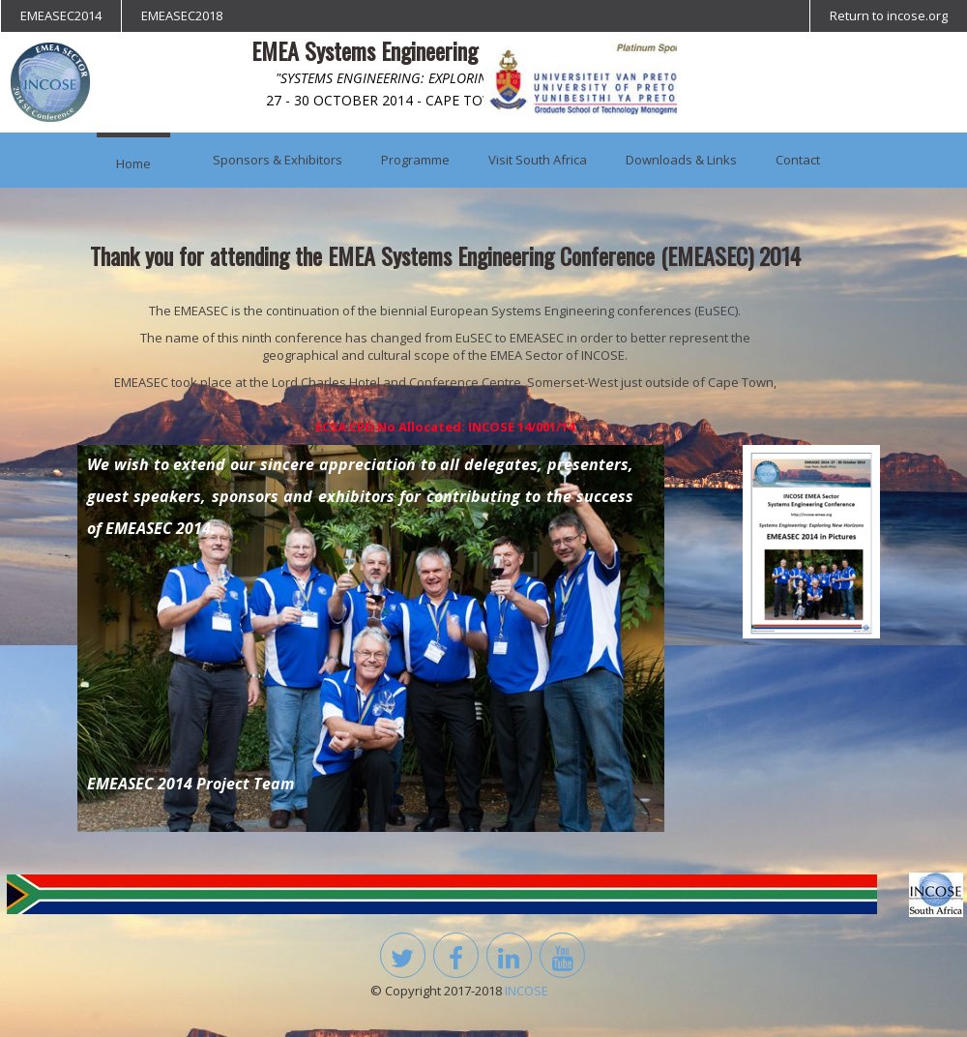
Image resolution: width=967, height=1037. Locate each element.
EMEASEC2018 (181, 15)
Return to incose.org (889, 15)
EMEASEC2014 (61, 15)
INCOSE (526, 990)
